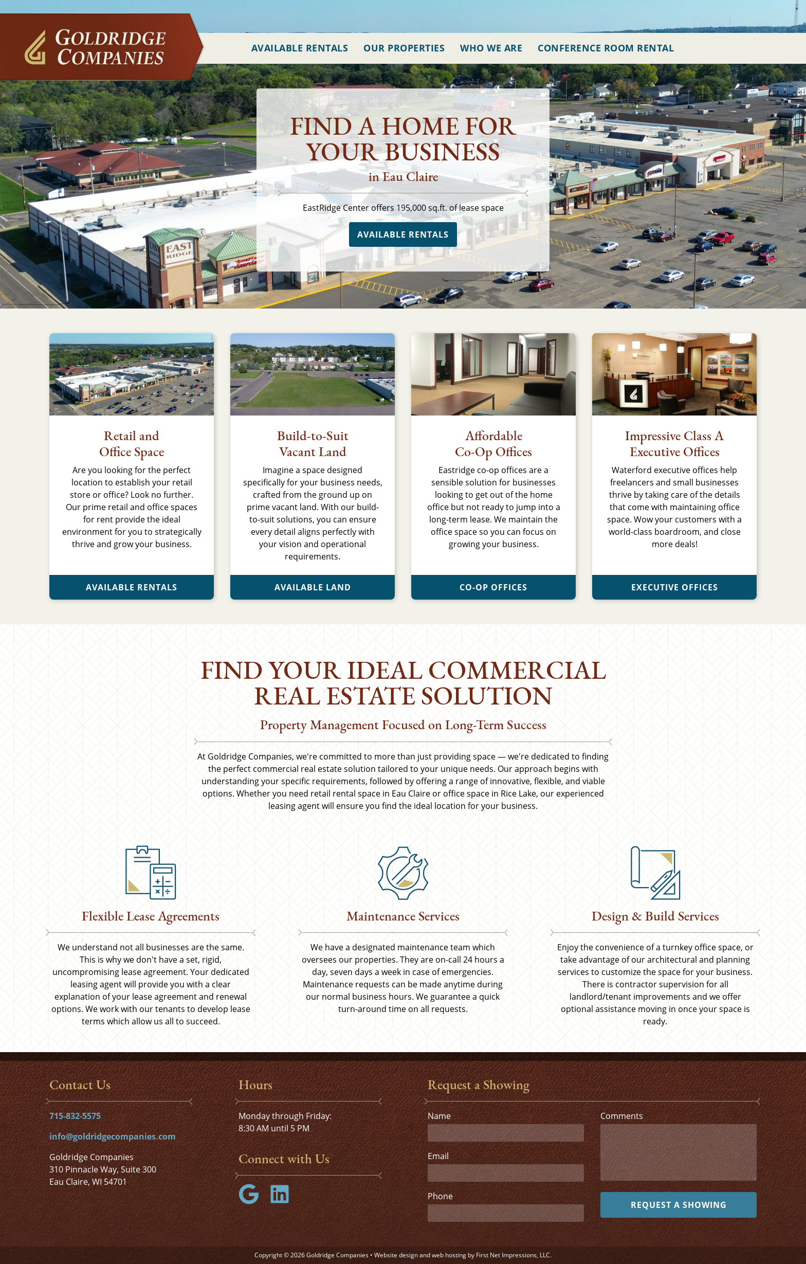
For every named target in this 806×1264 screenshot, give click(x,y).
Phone (440, 1196)
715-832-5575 (75, 1116)
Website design (396, 1255)
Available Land (312, 587)
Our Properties (404, 48)
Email (438, 1156)
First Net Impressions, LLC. (514, 1255)
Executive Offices (674, 587)
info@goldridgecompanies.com (112, 1136)
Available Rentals (300, 48)
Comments (621, 1116)
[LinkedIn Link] (283, 1201)
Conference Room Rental (606, 48)
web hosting (449, 1255)
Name (439, 1116)
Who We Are (491, 48)
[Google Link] (253, 1201)
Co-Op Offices (493, 587)
